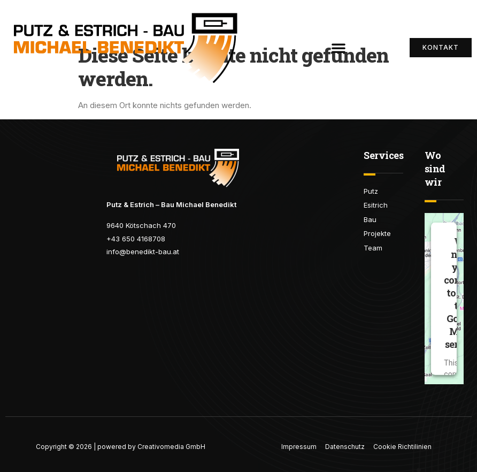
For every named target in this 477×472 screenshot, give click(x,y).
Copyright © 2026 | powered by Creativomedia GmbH (120, 447)
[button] (338, 47)
